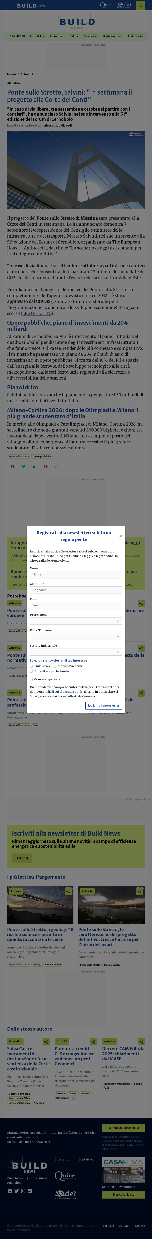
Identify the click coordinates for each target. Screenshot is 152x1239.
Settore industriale (43, 645)
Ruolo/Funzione (41, 630)
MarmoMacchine (70, 666)
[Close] (121, 536)
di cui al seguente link (67, 691)
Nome (34, 568)
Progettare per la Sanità (51, 671)
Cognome (37, 584)
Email (34, 599)
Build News (42, 666)
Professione (38, 615)
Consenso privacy (47, 679)
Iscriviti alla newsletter (103, 705)
